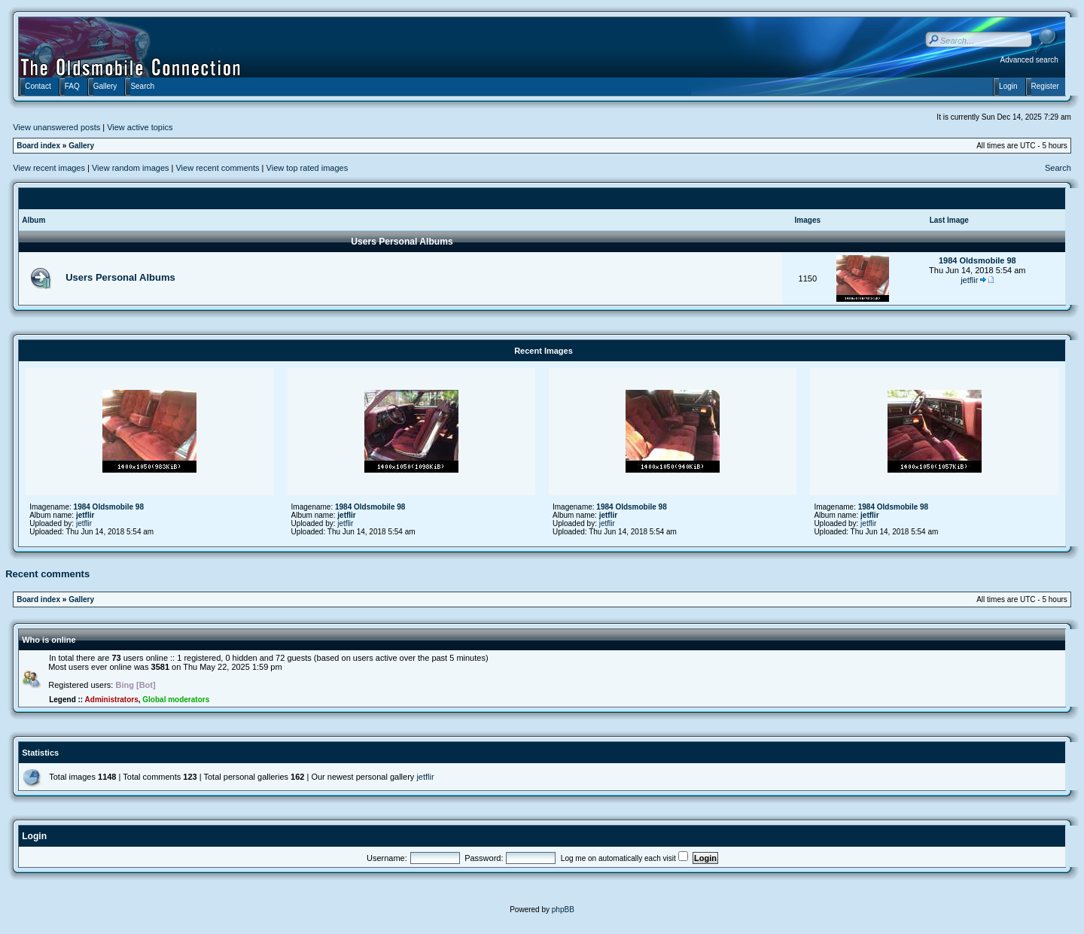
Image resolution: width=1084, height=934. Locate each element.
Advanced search (1029, 60)
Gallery (81, 145)
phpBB (563, 909)
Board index (38, 145)
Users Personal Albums (401, 241)
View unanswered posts (56, 127)
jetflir (969, 279)
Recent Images (543, 350)
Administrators (112, 699)
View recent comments (217, 167)
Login (34, 836)
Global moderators (175, 699)
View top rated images (307, 167)
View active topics (139, 127)
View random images (130, 167)
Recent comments (47, 574)
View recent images (49, 167)
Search (1058, 167)
